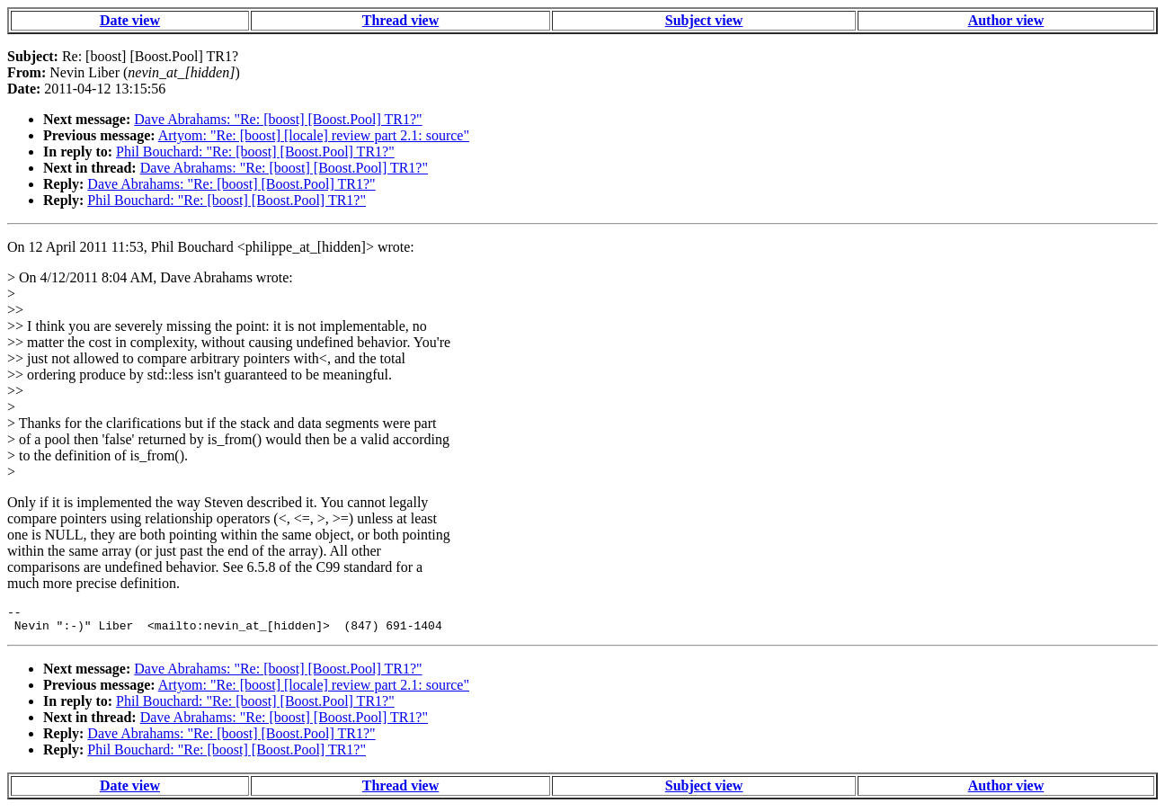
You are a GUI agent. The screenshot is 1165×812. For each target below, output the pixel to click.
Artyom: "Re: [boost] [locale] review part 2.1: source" (313, 135)
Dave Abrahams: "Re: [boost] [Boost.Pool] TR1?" (278, 119)
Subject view (704, 20)
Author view (1006, 20)
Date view (130, 20)
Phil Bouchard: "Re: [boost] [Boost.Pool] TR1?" (255, 151)
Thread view (400, 20)
